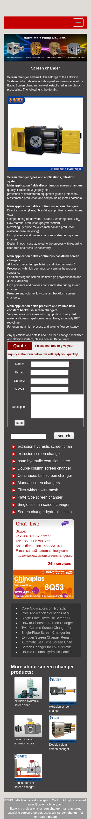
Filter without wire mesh (38, 490)
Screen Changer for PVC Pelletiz (46, 647)
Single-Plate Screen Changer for (45, 632)
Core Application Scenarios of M (45, 613)
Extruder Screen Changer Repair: (46, 637)
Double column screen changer (44, 468)
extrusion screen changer (39, 454)
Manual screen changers (39, 483)
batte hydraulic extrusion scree (44, 461)
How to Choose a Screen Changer (47, 623)
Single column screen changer (44, 504)
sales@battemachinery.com (45, 804)
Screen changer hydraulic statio (45, 512)
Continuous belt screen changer (45, 475)
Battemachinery (38, 531)
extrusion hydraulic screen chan (45, 446)
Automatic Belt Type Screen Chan (46, 642)
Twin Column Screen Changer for (46, 628)
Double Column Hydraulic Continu (46, 652)
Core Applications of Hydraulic (44, 608)
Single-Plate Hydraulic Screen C (45, 618)
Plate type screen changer (40, 497)
